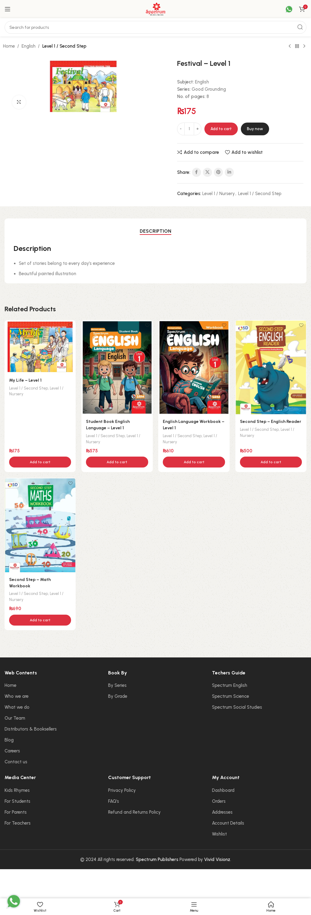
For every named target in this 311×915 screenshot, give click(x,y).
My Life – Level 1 (26, 380)
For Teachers (18, 823)
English (29, 46)
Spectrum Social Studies (237, 707)
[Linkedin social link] (229, 172)
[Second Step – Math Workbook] (40, 525)
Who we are (17, 696)
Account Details (228, 823)
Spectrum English (229, 685)
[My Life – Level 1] (40, 346)
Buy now (255, 129)
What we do (17, 707)
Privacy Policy (122, 790)
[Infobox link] (285, 9)
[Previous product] (289, 46)
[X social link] (207, 172)
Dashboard (223, 790)
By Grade (117, 696)
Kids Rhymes (17, 790)
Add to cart (221, 129)
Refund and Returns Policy (134, 812)
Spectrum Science (230, 696)
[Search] (155, 27)
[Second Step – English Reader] (271, 367)
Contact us (16, 762)
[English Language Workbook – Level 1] (194, 367)
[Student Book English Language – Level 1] (117, 367)
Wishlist (219, 834)
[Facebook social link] (196, 172)
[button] (40, 462)
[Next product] (304, 46)
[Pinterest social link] (218, 172)
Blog (9, 740)
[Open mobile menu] (8, 9)
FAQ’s (113, 801)
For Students (17, 801)
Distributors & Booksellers (31, 729)
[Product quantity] (189, 129)
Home (9, 46)
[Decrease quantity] (181, 129)
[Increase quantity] (197, 129)
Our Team (15, 718)
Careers (12, 751)
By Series (117, 685)
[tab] (155, 231)
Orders (219, 801)
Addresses (222, 812)
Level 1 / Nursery (218, 193)
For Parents (16, 812)
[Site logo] (155, 9)
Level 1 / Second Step (64, 46)
